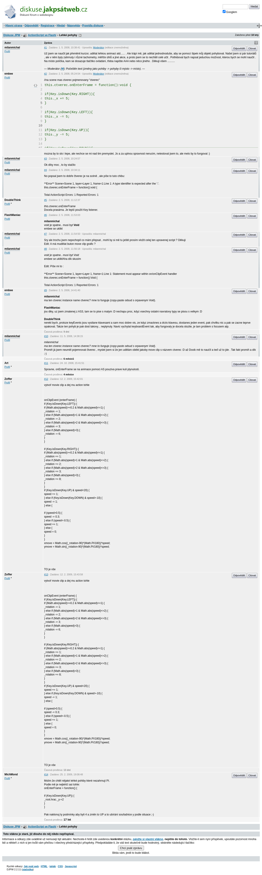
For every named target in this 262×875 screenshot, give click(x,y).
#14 (46, 774)
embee (8, 73)
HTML (44, 866)
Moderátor (98, 47)
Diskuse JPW (11, 35)
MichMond (11, 774)
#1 (45, 47)
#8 (45, 248)
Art (6, 363)
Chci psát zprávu (131, 848)
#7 (45, 233)
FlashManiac (12, 215)
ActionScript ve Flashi (42, 35)
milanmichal (12, 47)
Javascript (71, 866)
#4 (45, 170)
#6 (45, 215)
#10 (46, 336)
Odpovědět (31, 25)
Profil (7, 51)
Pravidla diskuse (93, 25)
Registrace (47, 25)
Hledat (61, 25)
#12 (46, 379)
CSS (60, 866)
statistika (27, 869)
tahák (52, 866)
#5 (45, 200)
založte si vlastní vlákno (148, 839)
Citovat (252, 48)
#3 (45, 158)
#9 (45, 290)
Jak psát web (31, 866)
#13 (46, 574)
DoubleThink (12, 200)
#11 (46, 363)
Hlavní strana (13, 25)
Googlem (230, 12)
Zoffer (8, 379)
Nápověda (73, 25)
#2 (45, 73)
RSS (80, 35)
